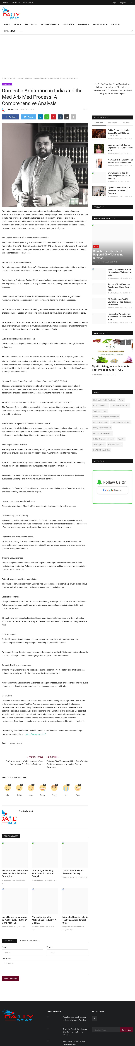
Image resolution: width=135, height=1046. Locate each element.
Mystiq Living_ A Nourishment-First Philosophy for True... (110, 351)
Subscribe (126, 1008)
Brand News (12, 78)
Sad (66, 795)
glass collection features (121, 405)
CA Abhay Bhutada (100, 389)
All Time (126, 122)
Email (49, 926)
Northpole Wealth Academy (104, 383)
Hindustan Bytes (68, 866)
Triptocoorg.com (99, 394)
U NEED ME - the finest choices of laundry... (73, 861)
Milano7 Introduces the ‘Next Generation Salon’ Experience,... (74, 1023)
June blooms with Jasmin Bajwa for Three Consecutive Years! (120, 148)
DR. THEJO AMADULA (101, 433)
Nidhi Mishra (112, 181)
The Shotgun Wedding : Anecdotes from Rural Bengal (43, 863)
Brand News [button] (100, 24)
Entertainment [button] (50, 24)
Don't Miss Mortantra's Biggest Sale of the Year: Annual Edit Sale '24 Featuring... (24, 762)
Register (123, 2)
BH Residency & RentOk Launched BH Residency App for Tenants (120, 285)
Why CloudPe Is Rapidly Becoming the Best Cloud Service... (119, 176)
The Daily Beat (10, 110)
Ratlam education (115, 428)
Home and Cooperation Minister (106, 400)
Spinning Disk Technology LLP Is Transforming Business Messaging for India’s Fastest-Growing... (67, 764)
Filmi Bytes (120, 93)
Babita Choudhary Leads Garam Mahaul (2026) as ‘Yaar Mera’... (118, 133)
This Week (99, 122)
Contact (6, 2)
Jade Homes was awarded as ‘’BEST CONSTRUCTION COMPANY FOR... (15, 899)
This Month (112, 122)
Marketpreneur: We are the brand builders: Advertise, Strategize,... (15, 863)
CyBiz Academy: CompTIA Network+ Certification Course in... (119, 190)
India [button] (17, 24)
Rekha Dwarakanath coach (103, 422)
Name (5, 926)
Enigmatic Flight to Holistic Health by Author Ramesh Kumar (75, 899)
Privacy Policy (28, 2)
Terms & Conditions (123, 1040)
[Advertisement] (67, 54)
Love (31, 795)
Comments (9, 919)
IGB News (115, 24)
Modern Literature (100, 405)
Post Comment (10, 957)
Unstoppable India (8, 869)
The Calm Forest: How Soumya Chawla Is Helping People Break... (75, 1011)
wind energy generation (102, 416)
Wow (78, 795)
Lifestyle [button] (68, 24)
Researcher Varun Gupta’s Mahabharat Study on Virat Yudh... (119, 300)
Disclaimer (16, 2)
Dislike (19, 795)
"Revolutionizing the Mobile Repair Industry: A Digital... (44, 899)
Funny (42, 795)
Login (114, 2)
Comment (6, 937)
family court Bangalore (102, 411)
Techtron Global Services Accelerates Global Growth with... (119, 270)
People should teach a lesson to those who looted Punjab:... (74, 997)
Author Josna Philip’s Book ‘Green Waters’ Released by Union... (120, 255)
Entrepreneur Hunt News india (73, 905)
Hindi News (9, 31)
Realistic (121, 422)
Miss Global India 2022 (120, 389)
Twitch (121, 383)
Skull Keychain (99, 428)
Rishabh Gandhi (16, 743)
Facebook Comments (29, 919)
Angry (54, 795)
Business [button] (83, 24)
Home (7, 24)
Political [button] (31, 24)
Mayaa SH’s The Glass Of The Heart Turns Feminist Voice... (120, 161)
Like (7, 795)
